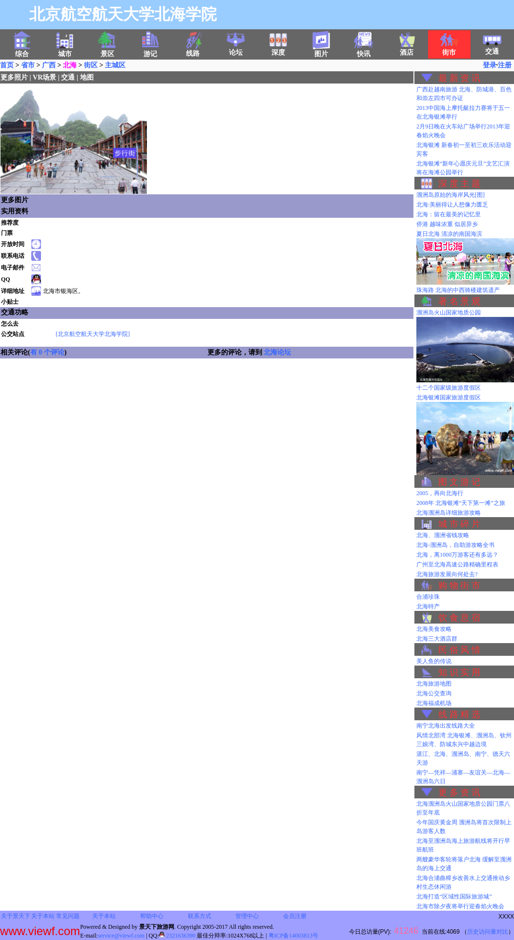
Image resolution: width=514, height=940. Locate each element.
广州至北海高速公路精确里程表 (457, 564)
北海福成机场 (434, 703)
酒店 (406, 49)
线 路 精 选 (459, 714)
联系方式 (199, 916)
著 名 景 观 (459, 301)
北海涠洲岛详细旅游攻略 (448, 512)
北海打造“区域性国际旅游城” (454, 896)
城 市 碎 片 (459, 524)
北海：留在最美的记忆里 (448, 214)
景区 (107, 51)
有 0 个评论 (47, 352)
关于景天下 (15, 916)
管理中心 (247, 916)
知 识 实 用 (459, 672)
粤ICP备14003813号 (293, 935)
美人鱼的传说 (434, 661)
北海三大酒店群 (436, 638)
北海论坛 (277, 352)
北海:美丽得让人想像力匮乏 (452, 204)
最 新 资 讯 (459, 78)
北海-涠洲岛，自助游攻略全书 (455, 545)
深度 (278, 49)
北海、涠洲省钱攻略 (442, 535)
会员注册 (295, 916)
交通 (492, 48)
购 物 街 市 (459, 585)
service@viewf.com (121, 935)
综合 (22, 51)
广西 (49, 65)
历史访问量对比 (487, 931)
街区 (91, 65)
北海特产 (428, 606)
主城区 (115, 65)
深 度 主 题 (459, 183)
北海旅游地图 (434, 683)
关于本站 (43, 916)
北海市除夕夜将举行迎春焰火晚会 (460, 906)
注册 (505, 65)
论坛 (236, 49)
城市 (65, 51)
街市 (449, 49)
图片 (321, 51)
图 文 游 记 (459, 482)
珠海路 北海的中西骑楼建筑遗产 (458, 290)
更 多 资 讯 (459, 792)
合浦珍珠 (428, 596)
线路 (193, 50)
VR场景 (44, 77)
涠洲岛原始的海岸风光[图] (450, 194)
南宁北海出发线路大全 (445, 725)
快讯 (363, 51)
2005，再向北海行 (439, 493)
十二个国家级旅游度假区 (448, 387)
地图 (87, 77)
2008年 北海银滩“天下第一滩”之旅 (460, 503)
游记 (150, 51)
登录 (489, 65)
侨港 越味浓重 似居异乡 (447, 224)
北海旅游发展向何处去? (446, 574)
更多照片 (14, 77)
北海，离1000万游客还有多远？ (457, 554)
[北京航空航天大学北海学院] (93, 334)
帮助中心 (152, 916)
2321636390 (177, 935)
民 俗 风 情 (459, 650)
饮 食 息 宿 (459, 618)
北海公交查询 (434, 693)
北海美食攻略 (434, 629)
